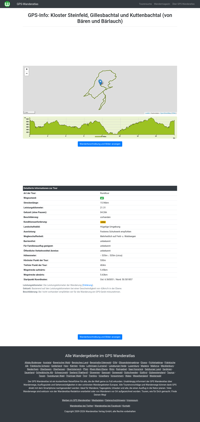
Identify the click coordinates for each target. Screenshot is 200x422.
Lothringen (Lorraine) (96, 366)
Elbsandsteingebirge (129, 362)
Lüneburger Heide (117, 366)
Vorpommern (117, 376)
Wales (128, 376)
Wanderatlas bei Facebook (108, 406)
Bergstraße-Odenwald (100, 362)
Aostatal (47, 362)
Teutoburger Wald (55, 376)
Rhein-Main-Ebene (99, 369)
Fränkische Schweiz (40, 366)
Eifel (115, 362)
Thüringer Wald (73, 376)
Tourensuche (145, 4)
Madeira (145, 366)
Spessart (106, 372)
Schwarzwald (61, 372)
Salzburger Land (153, 369)
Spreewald (117, 372)
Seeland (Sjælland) (79, 372)
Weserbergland (140, 376)
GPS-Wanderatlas (27, 4)
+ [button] (27, 69)
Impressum (132, 400)
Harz (66, 366)
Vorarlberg (104, 376)
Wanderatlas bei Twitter (81, 406)
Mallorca (155, 366)
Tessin (42, 376)
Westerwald (155, 376)
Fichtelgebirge (156, 362)
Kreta (82, 366)
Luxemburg (133, 366)
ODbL (174, 113)
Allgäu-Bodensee (33, 362)
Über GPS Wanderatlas (183, 4)
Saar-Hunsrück (136, 369)
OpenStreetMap (165, 113)
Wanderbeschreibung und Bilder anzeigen (100, 144)
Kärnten (74, 366)
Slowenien (95, 372)
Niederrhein (32, 369)
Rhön (111, 369)
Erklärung (87, 285)
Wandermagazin (162, 4)
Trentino (93, 376)
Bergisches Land (80, 362)
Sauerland (29, 372)
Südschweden (131, 372)
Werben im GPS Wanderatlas (76, 400)
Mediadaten (98, 400)
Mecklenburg (167, 366)
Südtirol (143, 372)
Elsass (144, 362)
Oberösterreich (74, 369)
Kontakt (126, 406)
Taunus (170, 372)
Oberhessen (59, 369)
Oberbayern (46, 369)
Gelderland (56, 366)
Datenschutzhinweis (115, 400)
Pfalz (85, 369)
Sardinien (167, 369)
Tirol (85, 376)
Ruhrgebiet (121, 369)
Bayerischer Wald (61, 362)
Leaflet (147, 113)
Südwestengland (157, 372)
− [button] (27, 74)
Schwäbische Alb (44, 372)
